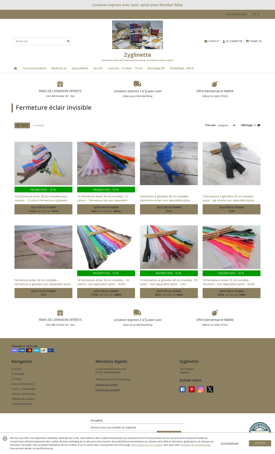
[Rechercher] (68, 41)
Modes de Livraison (23, 398)
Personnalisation (21, 403)
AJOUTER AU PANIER (43, 209)
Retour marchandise (23, 393)
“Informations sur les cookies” (147, 445)
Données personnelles (107, 389)
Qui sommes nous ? (23, 384)
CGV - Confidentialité (23, 389)
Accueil (16, 369)
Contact (16, 379)
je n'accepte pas (229, 443)
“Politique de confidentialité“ (195, 445)
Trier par (210, 125)
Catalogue (18, 374)
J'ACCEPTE (260, 443)
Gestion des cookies (106, 384)
